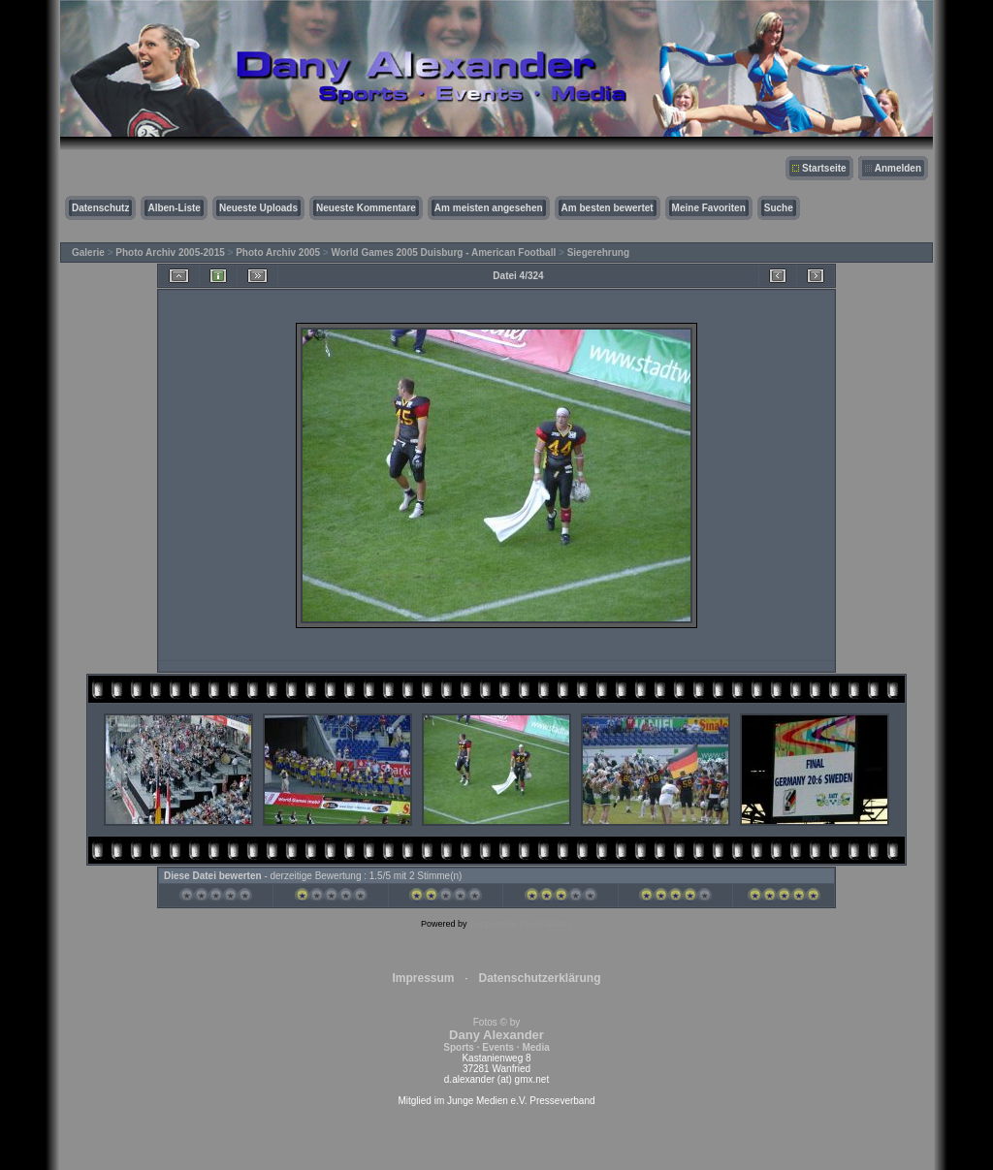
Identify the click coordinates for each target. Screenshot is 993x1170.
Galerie (88, 252)
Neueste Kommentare (366, 208)
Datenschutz (100, 208)
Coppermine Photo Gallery (520, 924)
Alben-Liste (173, 208)
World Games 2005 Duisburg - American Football (444, 252)
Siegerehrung (598, 252)
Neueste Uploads (258, 208)
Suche (778, 208)
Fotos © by (496, 1035)
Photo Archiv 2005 (278, 252)
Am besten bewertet (607, 208)
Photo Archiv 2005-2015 (169, 252)
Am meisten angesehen (488, 208)
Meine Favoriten (709, 208)
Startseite (824, 168)
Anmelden (898, 168)
